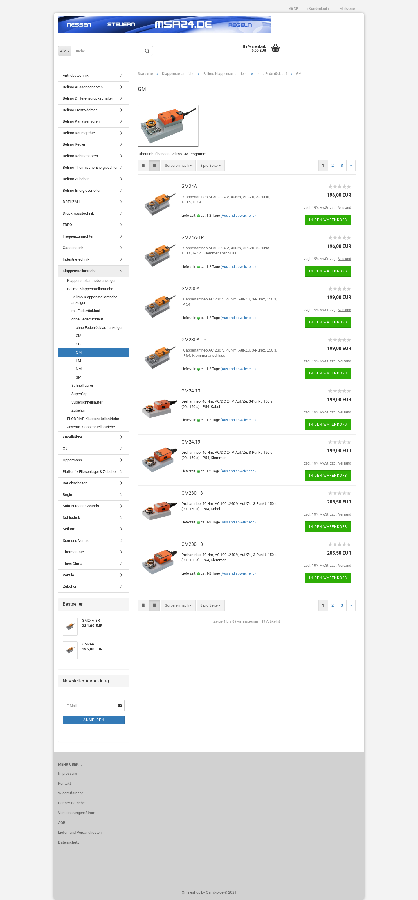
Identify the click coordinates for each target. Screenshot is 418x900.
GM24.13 (190, 391)
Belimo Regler (74, 144)
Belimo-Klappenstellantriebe (90, 289)
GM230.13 (192, 493)
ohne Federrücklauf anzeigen (99, 327)
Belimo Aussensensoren (83, 87)
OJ (65, 448)
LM (78, 360)
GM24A (189, 186)
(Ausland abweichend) (238, 216)
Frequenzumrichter (78, 236)
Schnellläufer (82, 385)
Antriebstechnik (76, 75)
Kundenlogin (318, 9)
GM (79, 352)
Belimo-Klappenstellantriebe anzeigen (94, 300)
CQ (78, 344)
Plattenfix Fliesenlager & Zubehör (90, 471)
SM (78, 377)
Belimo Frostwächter (80, 110)
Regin (67, 494)
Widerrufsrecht (70, 793)
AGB (61, 822)
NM (79, 369)
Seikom (69, 529)
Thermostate (73, 552)
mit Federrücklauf (85, 311)
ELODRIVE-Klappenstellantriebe (93, 419)
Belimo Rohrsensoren (80, 156)
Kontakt (64, 783)
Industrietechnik (76, 259)
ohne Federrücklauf (87, 319)
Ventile (68, 575)
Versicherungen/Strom (76, 813)
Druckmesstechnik (78, 213)
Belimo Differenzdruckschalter (88, 98)
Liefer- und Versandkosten (80, 832)
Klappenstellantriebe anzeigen (91, 280)
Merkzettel (347, 9)
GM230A (190, 288)
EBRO (67, 225)
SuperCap (79, 394)
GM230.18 (192, 544)
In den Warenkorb (328, 220)
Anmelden (93, 720)
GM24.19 (190, 442)
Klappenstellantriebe (79, 271)
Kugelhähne (72, 437)
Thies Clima (72, 563)
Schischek (71, 517)
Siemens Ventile (76, 540)
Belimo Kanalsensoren (81, 121)
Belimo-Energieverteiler (81, 190)
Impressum (67, 773)
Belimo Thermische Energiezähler (90, 167)
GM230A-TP (193, 340)
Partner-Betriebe (71, 803)
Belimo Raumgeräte (79, 133)
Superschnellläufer (86, 402)
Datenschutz (68, 842)
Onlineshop (191, 892)
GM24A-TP (192, 237)
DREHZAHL (72, 202)
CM (78, 336)
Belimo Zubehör (76, 179)
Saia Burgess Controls (81, 506)
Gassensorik (73, 247)
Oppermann (72, 460)
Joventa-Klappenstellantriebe (91, 427)
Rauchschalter (75, 483)
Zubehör (78, 410)
